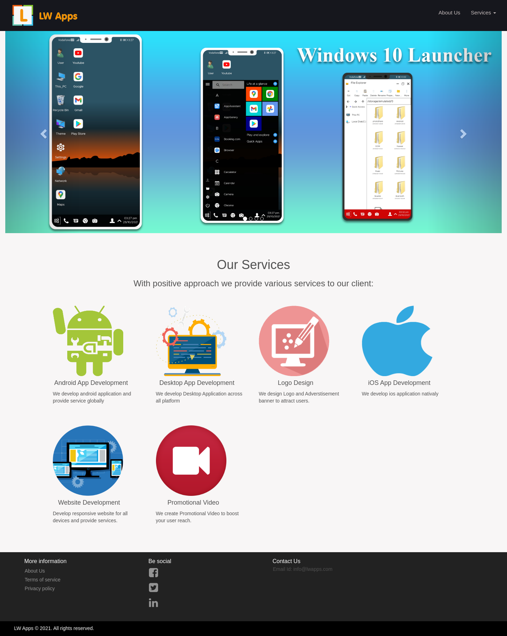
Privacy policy (40, 588)
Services (483, 12)
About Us (450, 12)
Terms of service (43, 579)
